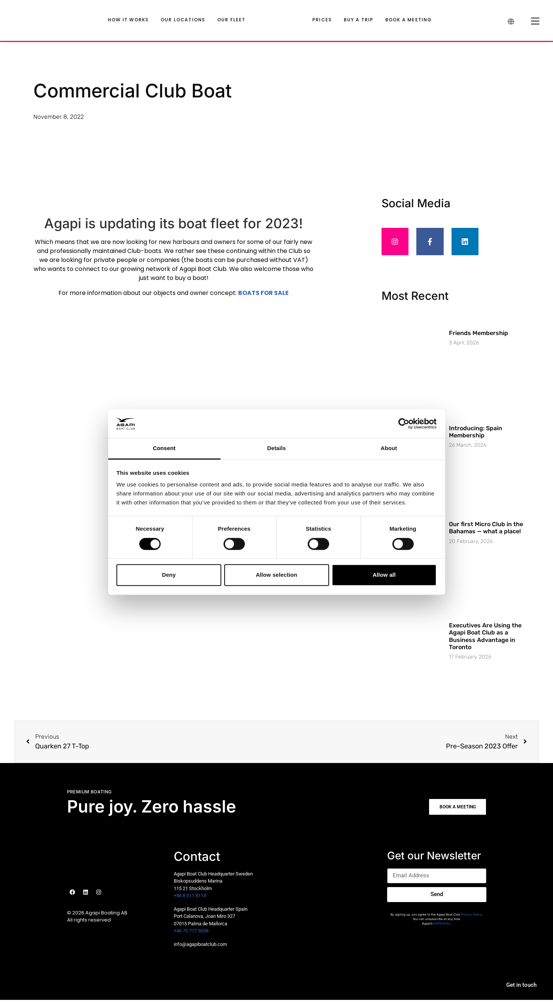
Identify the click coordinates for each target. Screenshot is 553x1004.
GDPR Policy (442, 927)
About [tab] (389, 448)
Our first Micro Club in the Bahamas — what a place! (486, 532)
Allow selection (276, 575)
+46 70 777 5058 (191, 935)
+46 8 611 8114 (190, 899)
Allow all (384, 575)
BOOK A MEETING (408, 20)
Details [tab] (276, 448)
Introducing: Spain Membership (475, 436)
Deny (169, 575)
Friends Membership (478, 337)
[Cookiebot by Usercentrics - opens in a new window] (404, 423)
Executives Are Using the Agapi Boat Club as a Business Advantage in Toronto (485, 640)
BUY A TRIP (359, 20)
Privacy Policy (471, 918)
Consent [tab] (164, 448)
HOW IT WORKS (128, 20)
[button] (454, 811)
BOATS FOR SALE (263, 293)
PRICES (322, 20)
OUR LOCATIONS (183, 20)
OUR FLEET (231, 20)
